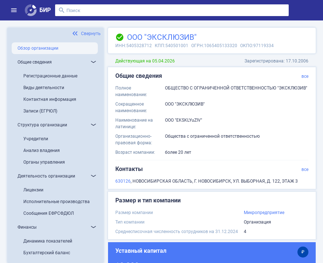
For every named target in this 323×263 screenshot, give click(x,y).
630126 (123, 181)
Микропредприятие (264, 212)
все (304, 76)
